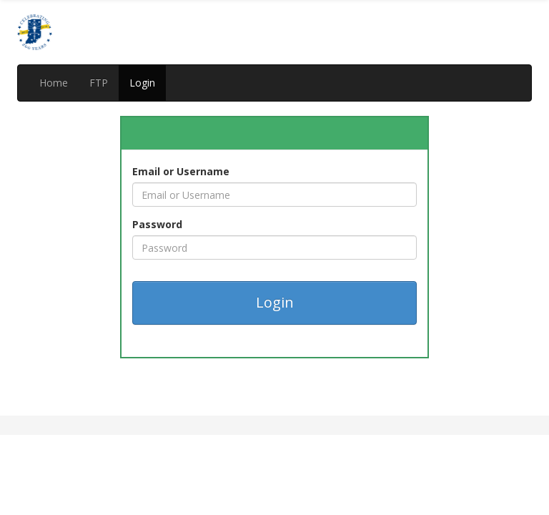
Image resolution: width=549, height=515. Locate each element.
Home (53, 82)
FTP (98, 82)
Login (142, 82)
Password (157, 224)
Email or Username (180, 171)
